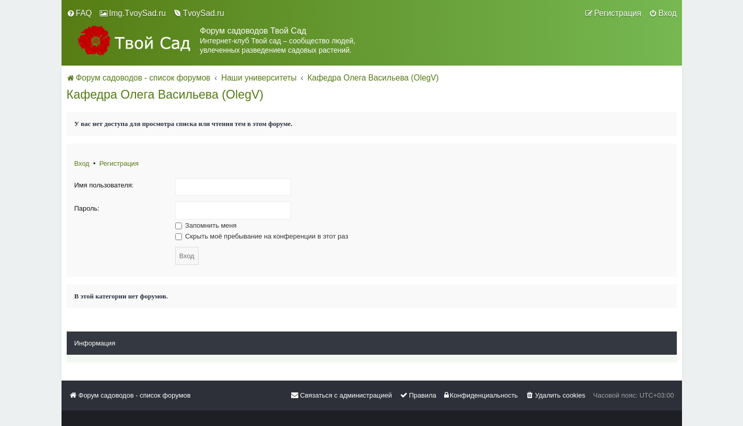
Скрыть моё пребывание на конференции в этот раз (261, 236)
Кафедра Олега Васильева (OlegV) (165, 94)
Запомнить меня (206, 225)
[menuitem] (79, 13)
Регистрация (119, 163)
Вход (81, 163)
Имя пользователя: (104, 185)
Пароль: (87, 208)
